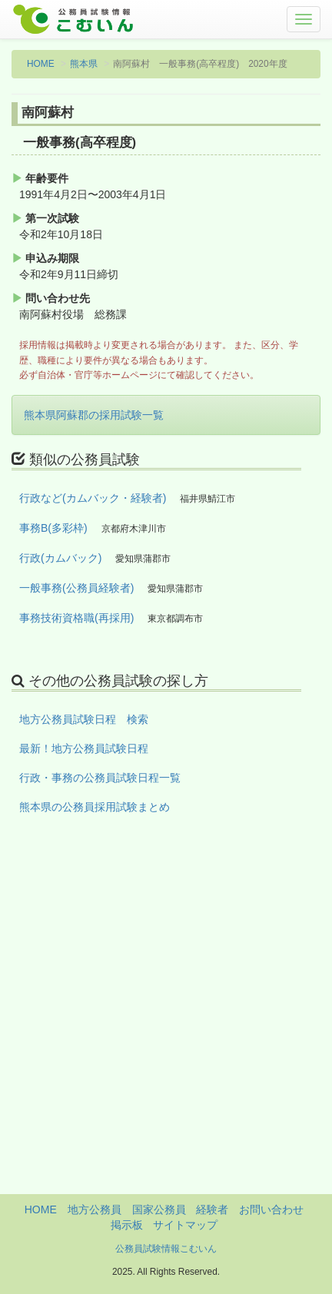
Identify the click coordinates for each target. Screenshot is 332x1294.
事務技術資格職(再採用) (76, 618)
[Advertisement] (166, 1028)
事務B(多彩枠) (53, 528)
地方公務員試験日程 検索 (83, 719)
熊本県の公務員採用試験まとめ (94, 807)
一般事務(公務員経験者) (76, 588)
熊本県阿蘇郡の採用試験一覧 (94, 415)
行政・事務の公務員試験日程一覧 (100, 777)
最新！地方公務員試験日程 (83, 748)
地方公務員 (94, 1209)
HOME (41, 63)
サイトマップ (185, 1225)
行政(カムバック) (60, 558)
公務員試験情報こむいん (166, 1248)
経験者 (212, 1209)
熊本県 (84, 63)
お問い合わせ (271, 1209)
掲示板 (127, 1225)
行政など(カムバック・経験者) (92, 498)
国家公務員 (159, 1209)
